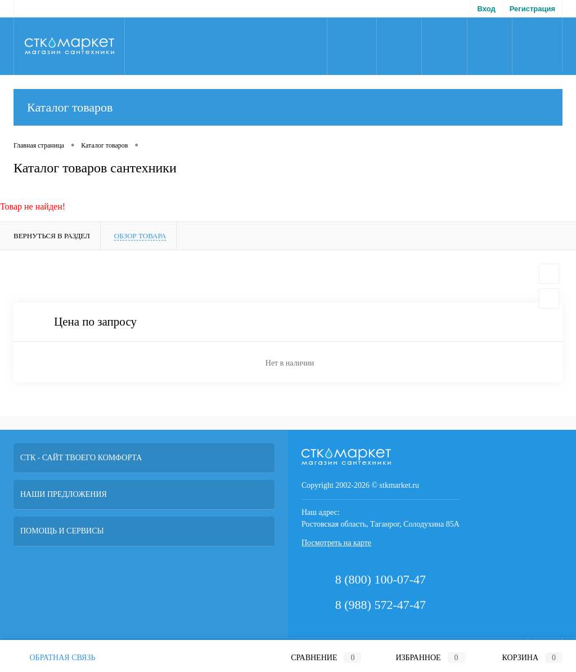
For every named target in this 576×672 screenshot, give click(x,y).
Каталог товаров (288, 107)
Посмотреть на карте (336, 543)
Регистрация (532, 9)
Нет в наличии (290, 363)
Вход (487, 9)
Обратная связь (55, 657)
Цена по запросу (95, 322)
